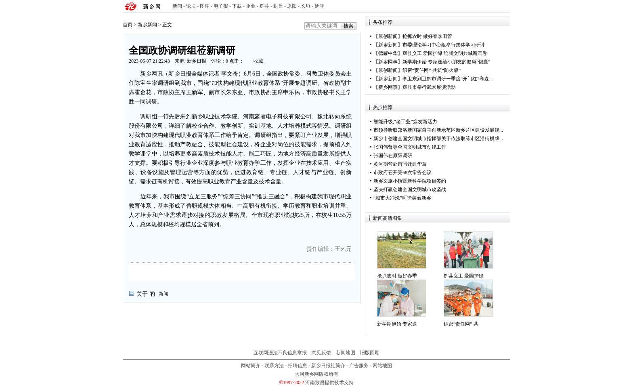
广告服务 (359, 365)
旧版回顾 (369, 352)
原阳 (292, 6)
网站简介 (250, 365)
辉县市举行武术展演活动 (429, 87)
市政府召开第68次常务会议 (402, 172)
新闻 (177, 6)
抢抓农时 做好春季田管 (427, 36)
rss (502, 6)
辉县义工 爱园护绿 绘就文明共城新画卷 (444, 53)
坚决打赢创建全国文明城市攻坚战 (409, 189)
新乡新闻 (147, 24)
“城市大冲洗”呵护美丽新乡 (402, 198)
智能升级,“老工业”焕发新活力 (405, 121)
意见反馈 (321, 352)
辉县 (264, 6)
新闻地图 (345, 352)
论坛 (191, 6)
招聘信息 (297, 365)
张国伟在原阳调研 (392, 155)
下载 (237, 6)
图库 (205, 6)
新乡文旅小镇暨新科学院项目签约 (409, 181)
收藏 (258, 61)
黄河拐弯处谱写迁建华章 (400, 164)
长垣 (305, 6)
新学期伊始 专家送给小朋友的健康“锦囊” (446, 62)
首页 (127, 24)
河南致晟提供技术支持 (329, 382)
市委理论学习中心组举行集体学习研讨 (443, 45)
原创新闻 (388, 36)
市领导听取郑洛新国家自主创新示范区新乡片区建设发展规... (438, 130)
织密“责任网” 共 (461, 324)
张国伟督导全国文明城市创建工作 (409, 147)
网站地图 (382, 365)
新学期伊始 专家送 (397, 324)
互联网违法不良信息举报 (280, 352)
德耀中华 (388, 53)
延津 (319, 6)
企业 (251, 6)
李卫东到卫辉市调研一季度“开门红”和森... (447, 79)
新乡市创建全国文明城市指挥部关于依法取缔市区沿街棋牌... (438, 138)
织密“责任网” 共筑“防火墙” (431, 70)
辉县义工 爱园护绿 (464, 276)
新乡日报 (196, 61)
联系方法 (274, 365)
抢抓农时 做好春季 (397, 276)
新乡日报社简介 (328, 365)
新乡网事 (388, 62)
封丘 (278, 6)
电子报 (221, 6)
